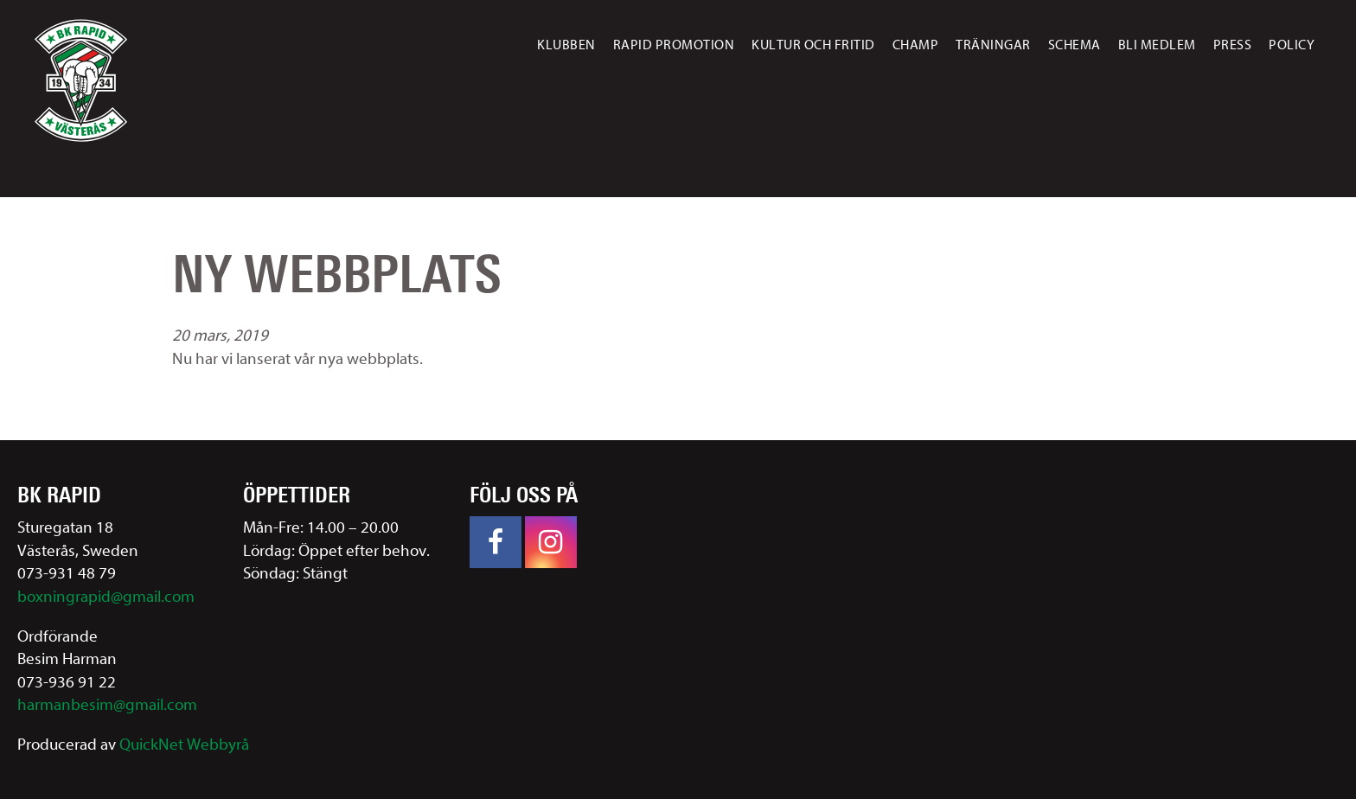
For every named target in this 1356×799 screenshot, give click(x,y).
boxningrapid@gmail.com (106, 596)
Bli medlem (1157, 45)
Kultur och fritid (813, 45)
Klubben (566, 45)
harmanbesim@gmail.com (107, 704)
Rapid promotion (674, 45)
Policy (1291, 45)
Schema (1074, 45)
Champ (915, 45)
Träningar (993, 45)
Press (1232, 45)
